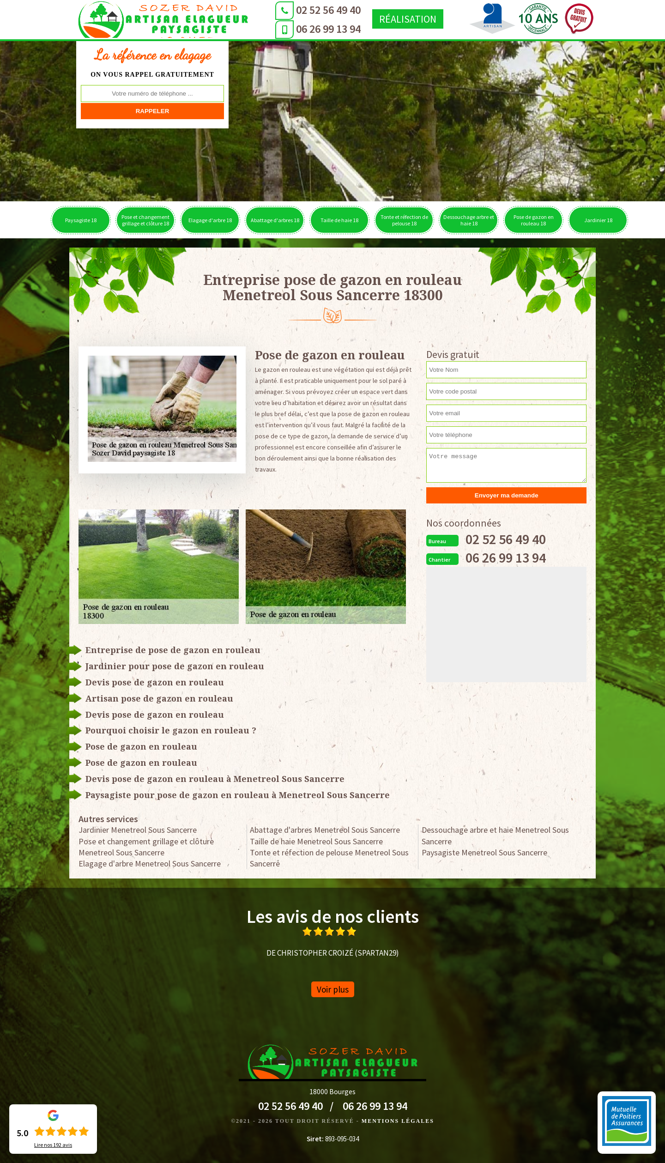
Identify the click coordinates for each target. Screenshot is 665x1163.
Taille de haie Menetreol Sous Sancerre (316, 841)
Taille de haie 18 (339, 220)
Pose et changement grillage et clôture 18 (145, 220)
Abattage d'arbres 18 (275, 220)
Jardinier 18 (598, 220)
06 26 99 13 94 (279, 29)
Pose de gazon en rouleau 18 (534, 220)
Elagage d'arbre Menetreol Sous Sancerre (150, 863)
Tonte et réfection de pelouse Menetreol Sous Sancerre (329, 858)
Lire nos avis (53, 1145)
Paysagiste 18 (81, 220)
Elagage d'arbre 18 (210, 220)
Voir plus (333, 989)
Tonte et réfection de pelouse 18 (404, 220)
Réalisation (358, 18)
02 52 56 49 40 (279, 10)
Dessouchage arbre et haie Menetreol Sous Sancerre (495, 835)
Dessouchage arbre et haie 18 (468, 220)
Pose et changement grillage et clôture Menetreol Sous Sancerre (146, 847)
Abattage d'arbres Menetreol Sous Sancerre (325, 829)
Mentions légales (398, 1121)
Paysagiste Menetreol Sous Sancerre (484, 852)
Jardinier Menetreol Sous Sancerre (138, 829)
